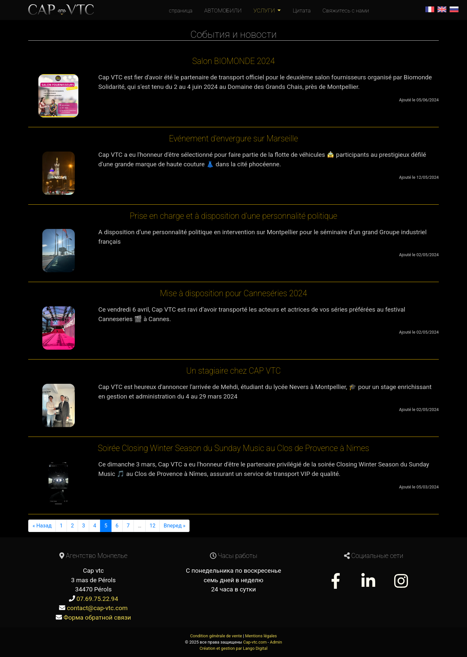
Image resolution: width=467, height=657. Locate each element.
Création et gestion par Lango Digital (234, 648)
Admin (276, 642)
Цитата (302, 10)
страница (181, 10)
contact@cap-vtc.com (97, 608)
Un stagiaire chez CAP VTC (233, 371)
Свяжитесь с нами (345, 10)
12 (152, 526)
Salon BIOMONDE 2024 (233, 61)
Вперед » (174, 526)
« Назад (41, 526)
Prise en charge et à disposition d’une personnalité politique (233, 216)
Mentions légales (261, 635)
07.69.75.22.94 (97, 599)
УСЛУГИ (265, 10)
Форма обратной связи (97, 617)
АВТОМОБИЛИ (223, 10)
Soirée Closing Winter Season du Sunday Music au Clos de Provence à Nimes (233, 448)
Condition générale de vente (216, 635)
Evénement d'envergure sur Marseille (233, 138)
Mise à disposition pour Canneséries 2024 (233, 293)
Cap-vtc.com (255, 642)
